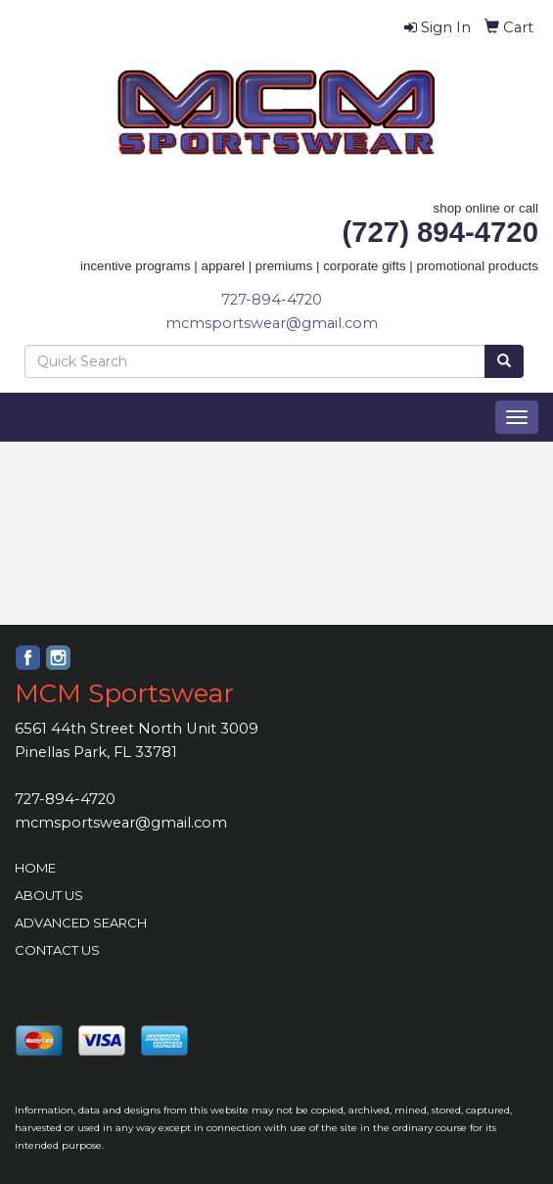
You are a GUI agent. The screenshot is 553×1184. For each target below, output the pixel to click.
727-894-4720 (271, 299)
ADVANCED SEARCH (81, 922)
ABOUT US (49, 895)
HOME (35, 868)
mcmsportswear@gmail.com (271, 323)
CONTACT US (57, 950)
